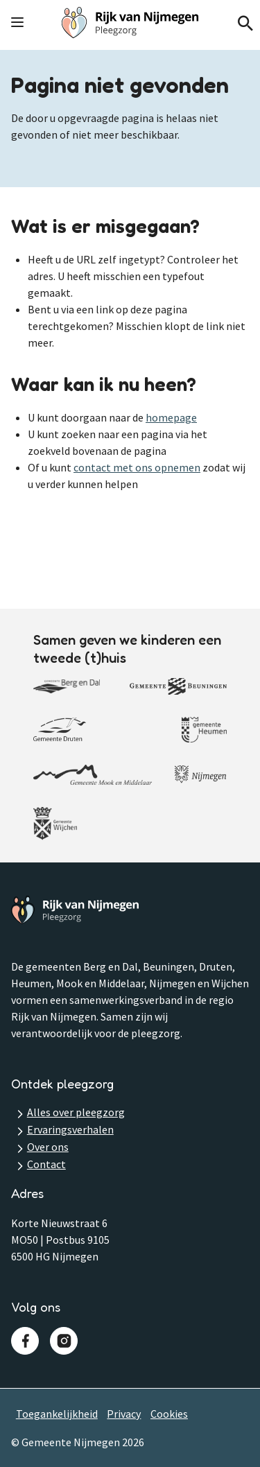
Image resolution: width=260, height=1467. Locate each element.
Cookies (169, 1414)
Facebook (25, 1341)
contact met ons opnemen (136, 467)
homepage (171, 417)
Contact (46, 1164)
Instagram (64, 1341)
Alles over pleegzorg (76, 1112)
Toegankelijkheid (57, 1414)
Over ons (48, 1147)
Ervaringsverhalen (70, 1129)
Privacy (124, 1414)
